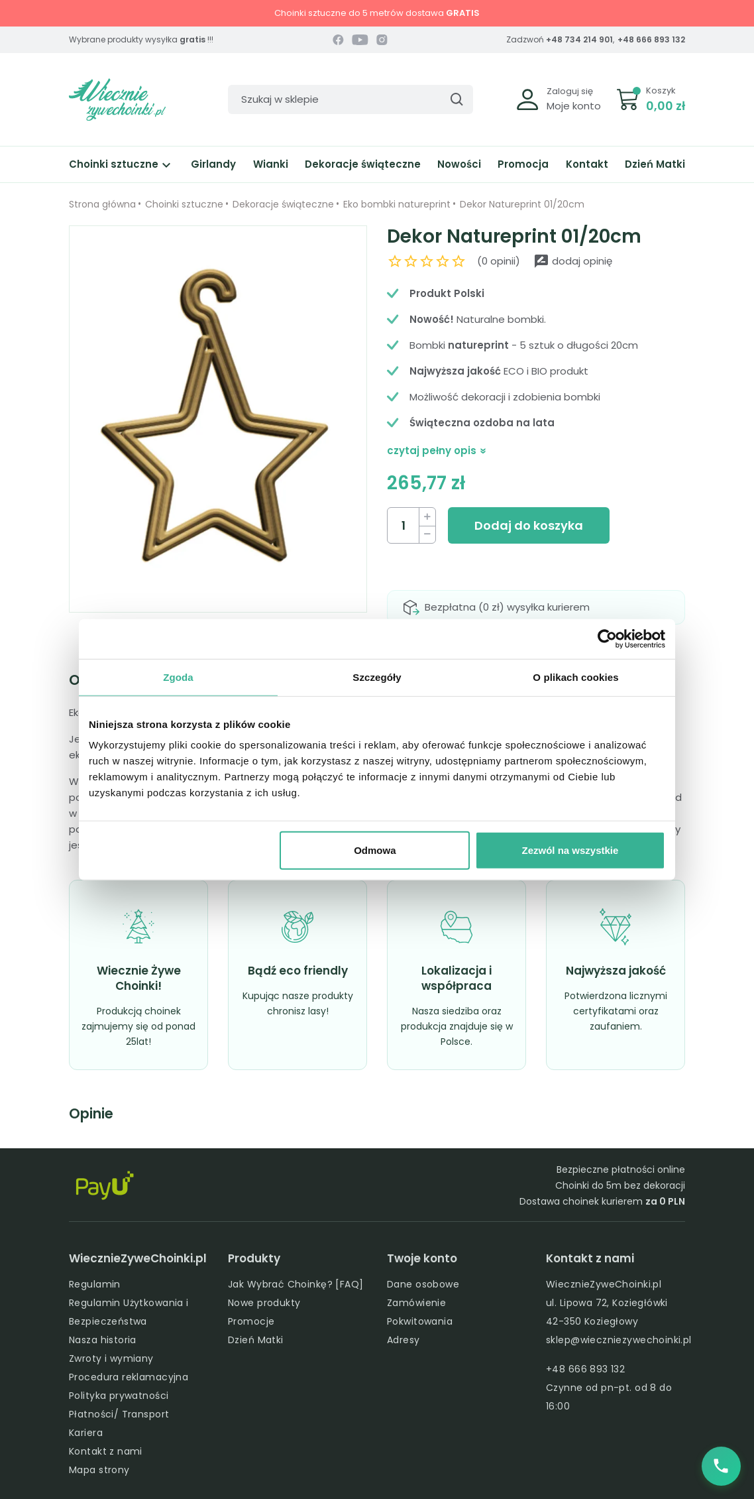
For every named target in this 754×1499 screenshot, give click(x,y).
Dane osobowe (423, 1284)
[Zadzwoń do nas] (721, 1466)
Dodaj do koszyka (528, 525)
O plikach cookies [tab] (575, 676)
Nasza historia (102, 1340)
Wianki (270, 164)
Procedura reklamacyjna (128, 1377)
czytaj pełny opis (437, 450)
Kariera (86, 1432)
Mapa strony (99, 1469)
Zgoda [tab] (178, 676)
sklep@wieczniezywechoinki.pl (619, 1340)
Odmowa (375, 850)
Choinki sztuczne (121, 164)
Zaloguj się (570, 91)
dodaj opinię (572, 261)
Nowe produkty (264, 1302)
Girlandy (213, 164)
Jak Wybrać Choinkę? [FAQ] (296, 1284)
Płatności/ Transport (119, 1414)
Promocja (523, 164)
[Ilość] (403, 525)
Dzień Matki (655, 164)
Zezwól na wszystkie (570, 850)
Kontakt (587, 164)
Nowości (459, 164)
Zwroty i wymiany (111, 1358)
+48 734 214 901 (579, 39)
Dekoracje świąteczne (363, 164)
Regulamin (95, 1284)
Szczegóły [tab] (376, 676)
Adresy (403, 1340)
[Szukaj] (350, 99)
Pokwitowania (420, 1321)
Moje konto (574, 106)
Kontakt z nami (105, 1451)
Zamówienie (416, 1302)
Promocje (251, 1321)
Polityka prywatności (118, 1395)
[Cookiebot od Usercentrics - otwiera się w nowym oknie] (607, 638)
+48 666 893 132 (651, 39)
